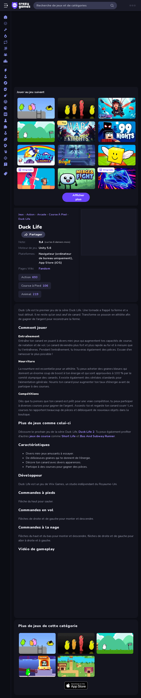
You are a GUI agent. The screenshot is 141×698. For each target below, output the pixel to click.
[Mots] (5, 114)
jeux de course (39, 436)
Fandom (44, 269)
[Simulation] (5, 133)
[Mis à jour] (5, 42)
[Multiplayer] (5, 55)
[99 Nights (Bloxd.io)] (117, 131)
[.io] (5, 108)
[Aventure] (5, 83)
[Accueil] (5, 17)
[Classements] (5, 61)
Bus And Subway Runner (97, 436)
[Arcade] (5, 77)
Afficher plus (74, 197)
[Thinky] (5, 152)
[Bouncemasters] (36, 155)
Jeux (21, 214)
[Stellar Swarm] (117, 178)
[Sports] (5, 139)
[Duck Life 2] (36, 108)
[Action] (5, 70)
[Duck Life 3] (76, 108)
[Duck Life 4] (36, 131)
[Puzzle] (5, 127)
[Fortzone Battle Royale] (117, 108)
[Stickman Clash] (76, 155)
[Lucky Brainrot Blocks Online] (117, 155)
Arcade (41, 214)
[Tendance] (5, 36)
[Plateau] (5, 120)
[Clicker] (5, 95)
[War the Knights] (76, 131)
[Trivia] (5, 164)
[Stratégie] (5, 145)
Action (30, 214)
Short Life (69, 436)
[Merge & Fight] (76, 178)
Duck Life (24, 219)
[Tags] (5, 174)
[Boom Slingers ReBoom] (36, 178)
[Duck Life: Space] (37, 666)
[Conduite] (5, 102)
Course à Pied (58, 214)
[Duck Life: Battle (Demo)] (76, 666)
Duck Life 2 (86, 432)
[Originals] (5, 48)
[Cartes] (5, 89)
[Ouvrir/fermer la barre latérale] (5, 5)
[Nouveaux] (5, 30)
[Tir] (5, 158)
